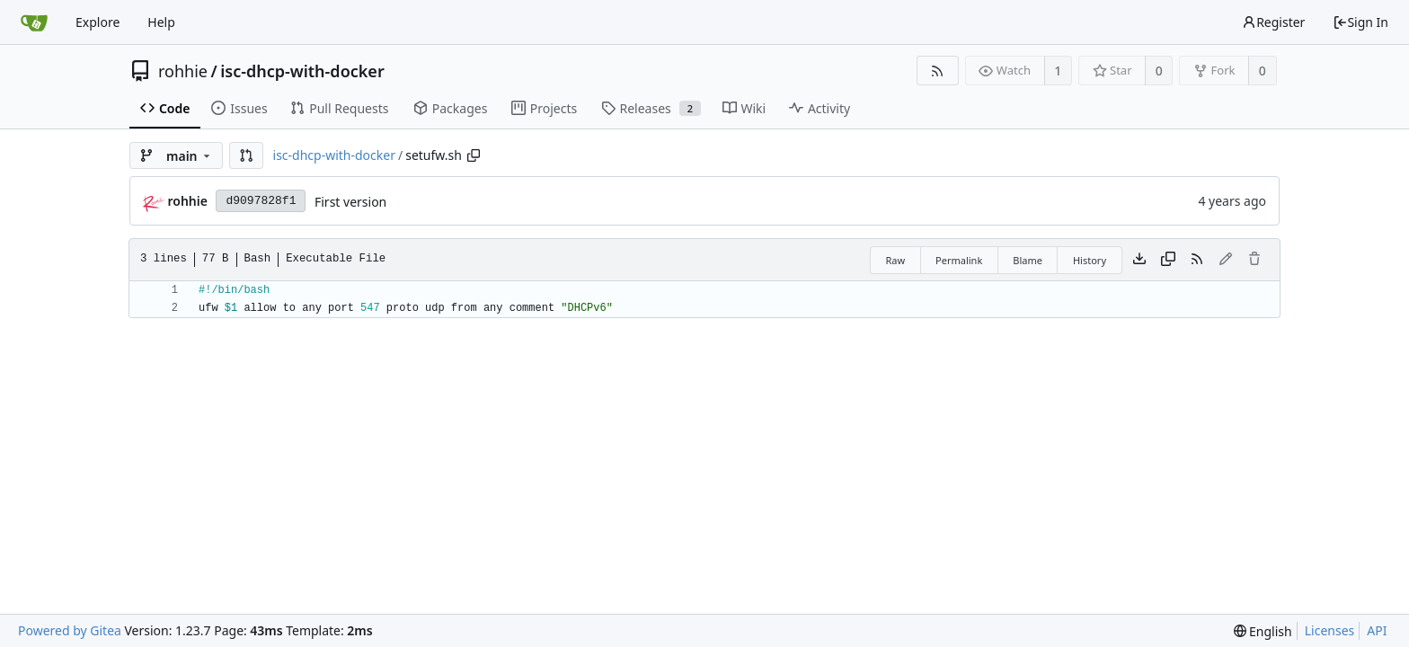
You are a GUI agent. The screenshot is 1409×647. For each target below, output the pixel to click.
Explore (97, 22)
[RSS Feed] (938, 70)
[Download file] (1139, 259)
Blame (1027, 260)
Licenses (1330, 630)
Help (161, 22)
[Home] (34, 22)
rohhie (183, 71)
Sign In (1360, 22)
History (1089, 260)
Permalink (958, 260)
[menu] (1263, 631)
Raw (895, 260)
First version (350, 201)
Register (1273, 22)
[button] (246, 155)
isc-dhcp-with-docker (302, 71)
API (1377, 630)
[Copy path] (473, 155)
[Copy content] (1168, 259)
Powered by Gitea (69, 630)
